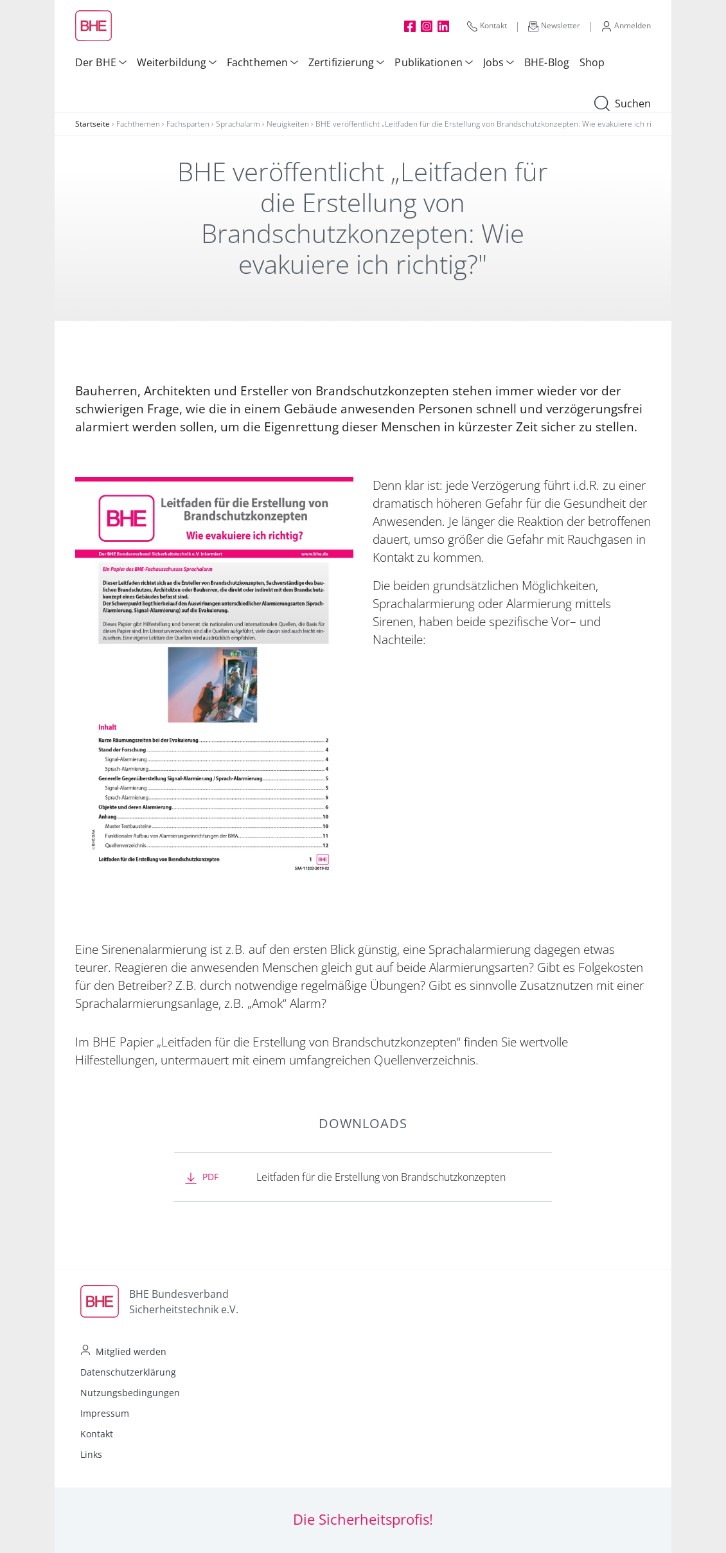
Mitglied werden (131, 1351)
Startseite (92, 123)
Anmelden (626, 25)
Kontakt (487, 25)
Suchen (622, 104)
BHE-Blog (546, 62)
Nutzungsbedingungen (130, 1393)
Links (91, 1454)
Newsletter (554, 25)
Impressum (104, 1413)
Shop (592, 62)
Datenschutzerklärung (128, 1372)
